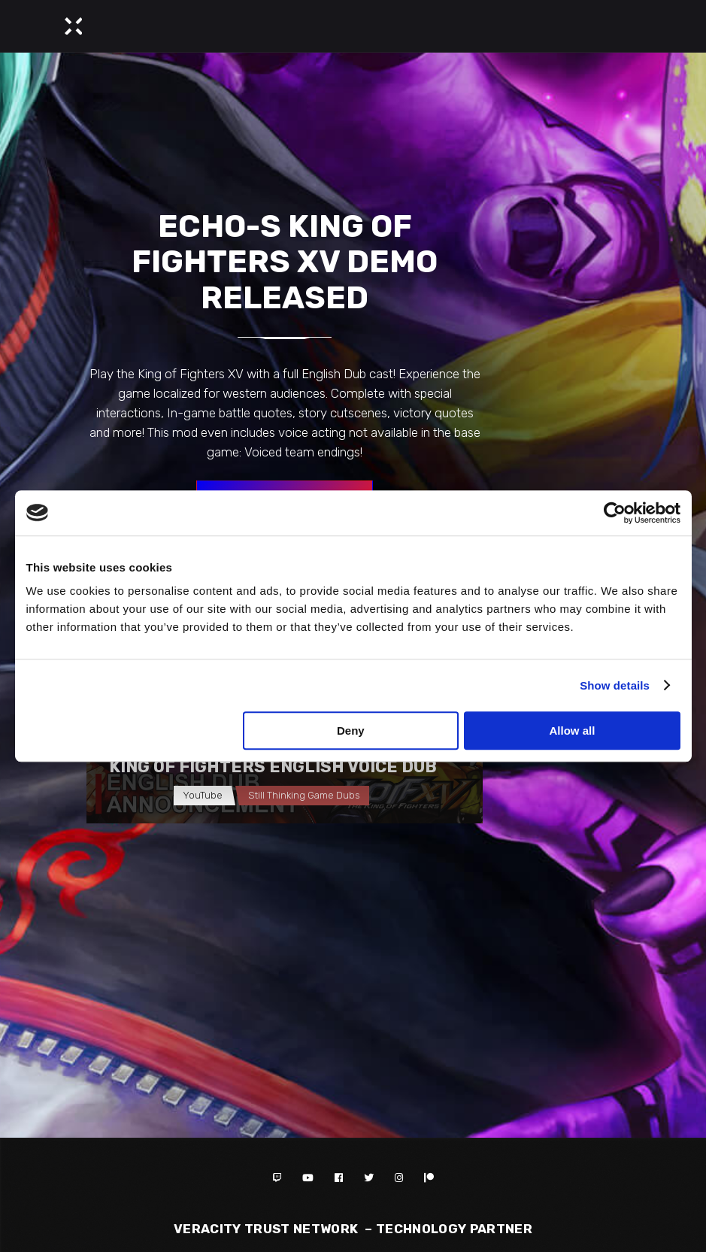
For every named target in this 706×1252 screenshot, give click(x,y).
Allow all (572, 730)
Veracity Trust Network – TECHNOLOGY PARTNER (353, 1228)
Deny (351, 730)
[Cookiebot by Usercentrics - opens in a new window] (614, 513)
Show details (615, 685)
